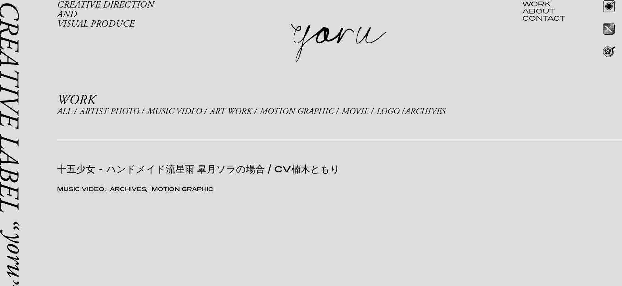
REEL (609, 52)
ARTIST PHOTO (109, 111)
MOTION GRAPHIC (297, 111)
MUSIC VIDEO (174, 111)
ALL (64, 111)
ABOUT (538, 10)
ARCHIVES (425, 111)
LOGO (387, 111)
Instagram (609, 6)
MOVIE (355, 111)
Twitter (609, 29)
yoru (338, 43)
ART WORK (231, 111)
